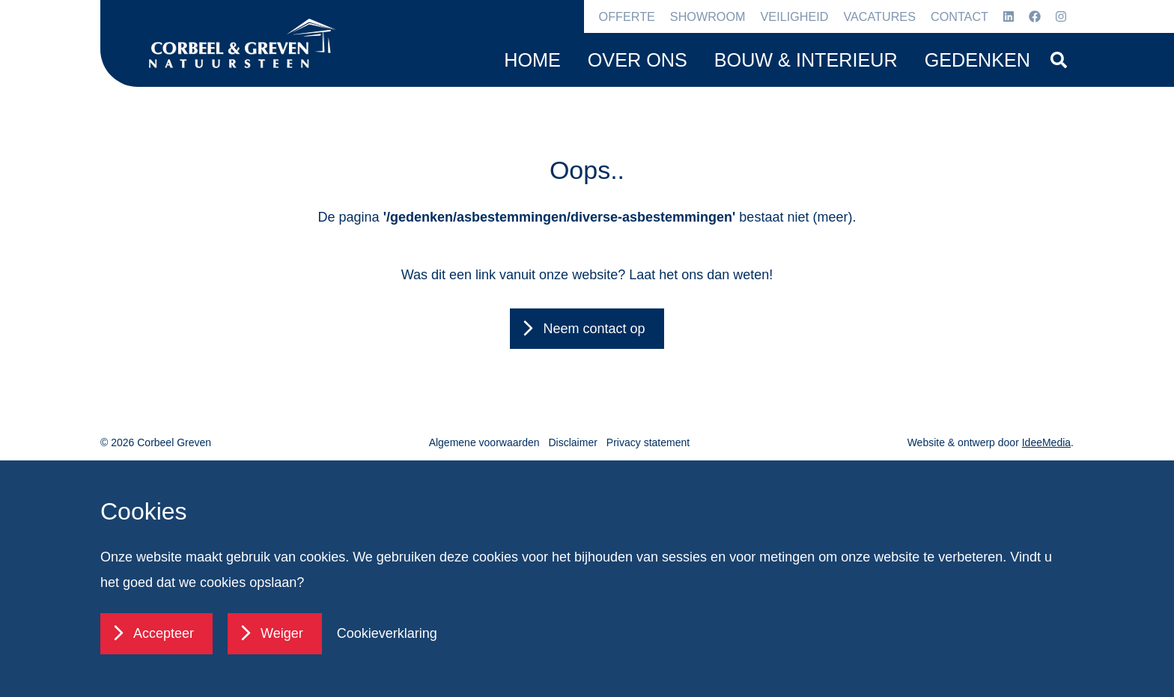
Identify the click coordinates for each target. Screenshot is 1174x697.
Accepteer (163, 633)
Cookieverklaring (387, 633)
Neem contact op (594, 328)
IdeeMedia (1046, 442)
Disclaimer (573, 442)
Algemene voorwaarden (484, 442)
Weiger (282, 633)
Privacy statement (648, 442)
